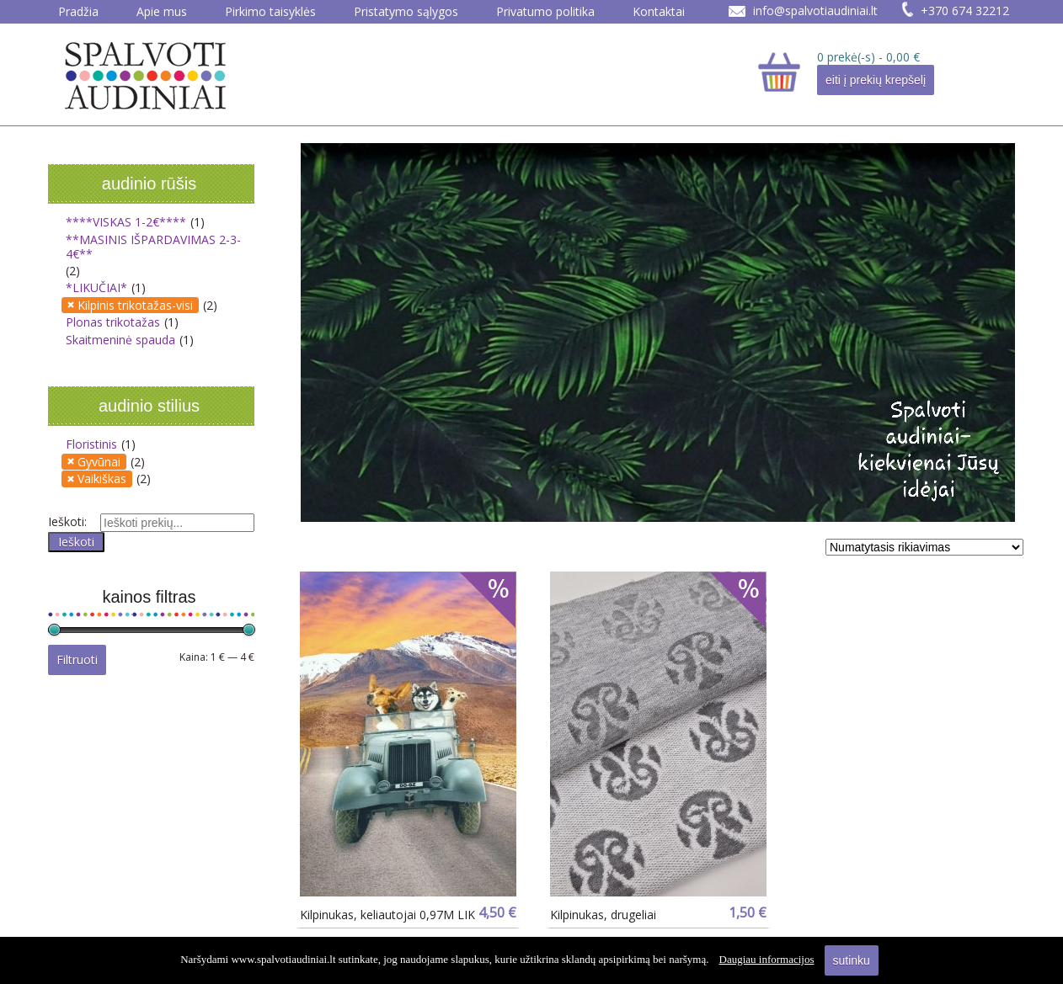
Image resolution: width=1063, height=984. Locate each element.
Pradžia (78, 11)
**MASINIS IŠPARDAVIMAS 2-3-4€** (153, 247)
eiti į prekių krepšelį (875, 80)
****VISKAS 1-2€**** (126, 222)
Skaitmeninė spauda (120, 340)
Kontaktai (659, 11)
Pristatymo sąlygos (406, 11)
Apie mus (161, 11)
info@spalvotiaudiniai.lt (815, 11)
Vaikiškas (101, 479)
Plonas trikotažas (113, 322)
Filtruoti (77, 660)
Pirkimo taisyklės (270, 11)
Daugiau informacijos (767, 959)
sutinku (851, 960)
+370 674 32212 (965, 11)
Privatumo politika (545, 11)
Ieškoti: (67, 521)
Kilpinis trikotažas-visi (135, 305)
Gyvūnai (98, 462)
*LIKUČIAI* (96, 287)
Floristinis (91, 444)
